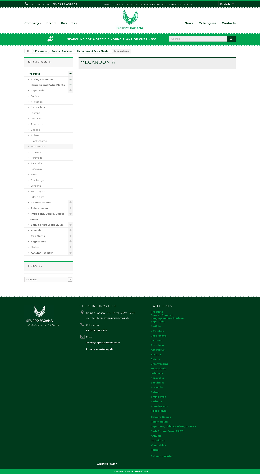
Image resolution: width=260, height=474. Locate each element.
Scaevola (36, 168)
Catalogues (207, 23)
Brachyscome (38, 140)
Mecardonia (37, 146)
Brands (35, 266)
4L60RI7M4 (139, 471)
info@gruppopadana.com (103, 342)
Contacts (229, 23)
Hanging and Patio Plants (47, 84)
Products (69, 23)
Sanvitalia (36, 163)
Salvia (34, 174)
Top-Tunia (37, 90)
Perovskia (36, 157)
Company (32, 23)
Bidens (34, 135)
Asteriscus (36, 124)
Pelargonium (39, 208)
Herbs (34, 247)
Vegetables (38, 241)
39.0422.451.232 (65, 4)
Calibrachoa (37, 107)
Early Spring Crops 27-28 (47, 224)
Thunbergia (37, 180)
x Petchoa (36, 101)
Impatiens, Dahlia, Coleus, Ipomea (46, 216)
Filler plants (37, 196)
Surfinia (35, 96)
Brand (51, 23)
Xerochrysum (38, 191)
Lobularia (36, 152)
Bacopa (35, 129)
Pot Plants (37, 235)
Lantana (35, 112)
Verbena (35, 185)
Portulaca (36, 118)
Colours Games (40, 202)
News (189, 23)
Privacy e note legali (99, 349)
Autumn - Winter (41, 252)
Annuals (35, 230)
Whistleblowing (107, 463)
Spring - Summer (41, 79)
